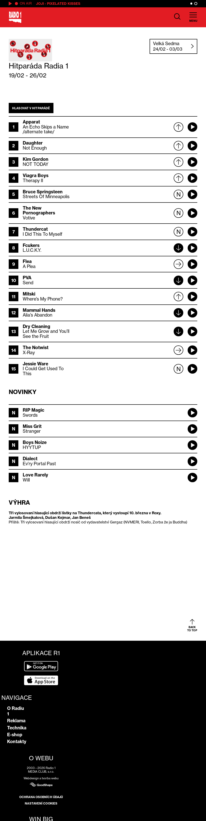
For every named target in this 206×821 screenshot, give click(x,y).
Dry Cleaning (36, 326)
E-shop (14, 734)
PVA (27, 277)
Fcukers (31, 245)
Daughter (33, 143)
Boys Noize (35, 442)
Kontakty (16, 741)
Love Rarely (35, 475)
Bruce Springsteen (43, 191)
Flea (27, 261)
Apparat (31, 122)
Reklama (16, 720)
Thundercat (35, 229)
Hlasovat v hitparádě (31, 108)
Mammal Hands (39, 310)
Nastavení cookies (41, 803)
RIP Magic (33, 410)
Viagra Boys (35, 175)
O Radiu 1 (15, 711)
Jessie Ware (35, 364)
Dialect (30, 458)
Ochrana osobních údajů (41, 797)
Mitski (29, 294)
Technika (16, 728)
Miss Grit (32, 426)
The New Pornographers (39, 210)
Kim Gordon (35, 159)
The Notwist (35, 347)
